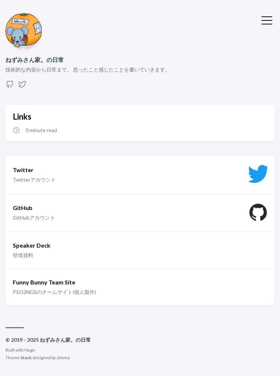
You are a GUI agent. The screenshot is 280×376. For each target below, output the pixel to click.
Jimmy (63, 357)
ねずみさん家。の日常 (34, 59)
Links (22, 116)
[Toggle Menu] (267, 20)
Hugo (29, 350)
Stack (26, 357)
